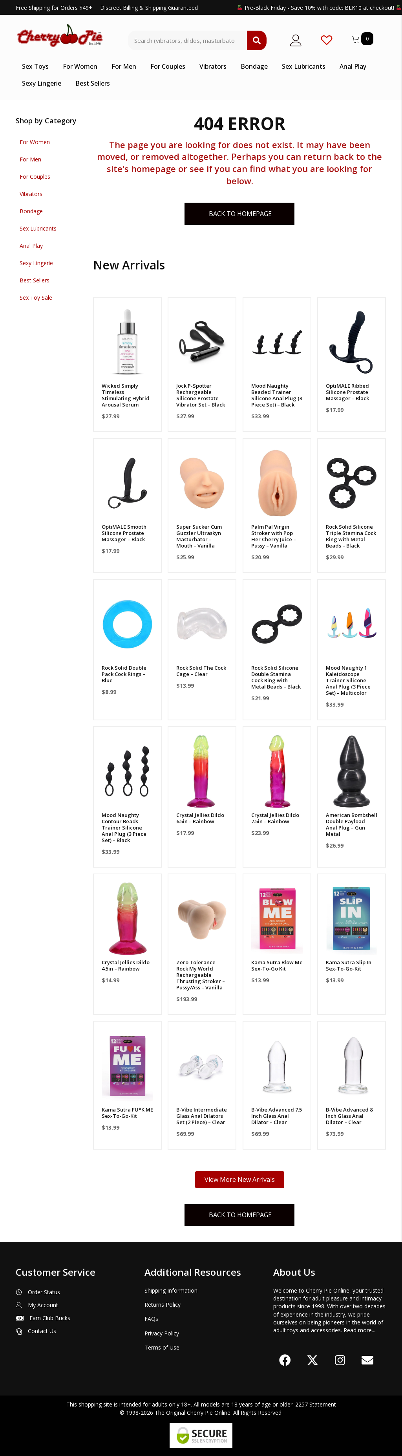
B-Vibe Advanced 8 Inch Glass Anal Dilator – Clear (349, 1116)
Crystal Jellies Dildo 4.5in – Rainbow (126, 965)
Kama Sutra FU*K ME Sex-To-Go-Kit (127, 1112)
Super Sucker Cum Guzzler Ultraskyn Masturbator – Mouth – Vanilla (199, 536)
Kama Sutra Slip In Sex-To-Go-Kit (348, 965)
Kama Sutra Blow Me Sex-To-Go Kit (277, 965)
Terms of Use (161, 1347)
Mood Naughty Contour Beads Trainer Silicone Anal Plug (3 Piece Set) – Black (124, 827)
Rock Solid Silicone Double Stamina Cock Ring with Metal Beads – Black (276, 677)
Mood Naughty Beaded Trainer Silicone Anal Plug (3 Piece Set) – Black (276, 395)
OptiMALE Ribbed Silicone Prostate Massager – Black (347, 392)
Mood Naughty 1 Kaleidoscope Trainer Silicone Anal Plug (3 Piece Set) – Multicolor (348, 680)
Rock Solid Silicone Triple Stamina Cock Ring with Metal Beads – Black (351, 536)
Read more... (359, 1330)
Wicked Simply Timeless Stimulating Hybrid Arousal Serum (126, 395)
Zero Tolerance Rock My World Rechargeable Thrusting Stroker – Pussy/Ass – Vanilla (200, 975)
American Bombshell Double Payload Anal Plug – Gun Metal (351, 824)
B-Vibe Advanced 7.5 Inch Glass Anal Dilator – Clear (276, 1116)
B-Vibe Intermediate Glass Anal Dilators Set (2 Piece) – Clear (201, 1116)
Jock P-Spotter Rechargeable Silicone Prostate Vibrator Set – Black (200, 395)
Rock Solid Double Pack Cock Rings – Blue (124, 674)
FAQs (151, 1318)
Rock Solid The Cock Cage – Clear (201, 671)
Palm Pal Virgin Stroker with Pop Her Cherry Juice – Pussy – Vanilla (273, 536)
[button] (285, 1360)
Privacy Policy (161, 1333)
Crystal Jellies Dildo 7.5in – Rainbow (275, 818)
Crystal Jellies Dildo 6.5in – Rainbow (200, 818)
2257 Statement (315, 1404)
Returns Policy (162, 1304)
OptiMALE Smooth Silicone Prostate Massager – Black (124, 533)
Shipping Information (170, 1290)
